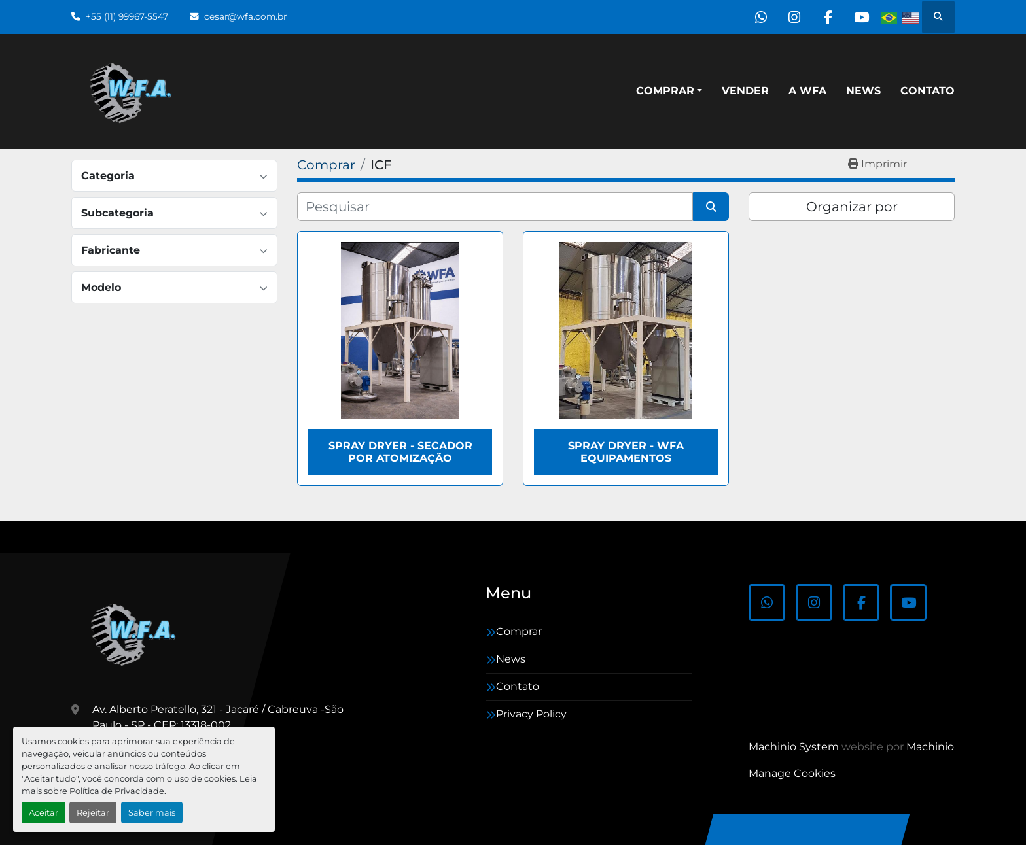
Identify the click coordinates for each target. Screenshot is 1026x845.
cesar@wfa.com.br (245, 16)
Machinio (930, 746)
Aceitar (43, 813)
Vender (745, 90)
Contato (927, 90)
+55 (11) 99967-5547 (127, 16)
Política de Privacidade (116, 791)
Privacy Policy (531, 714)
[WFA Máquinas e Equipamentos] (136, 633)
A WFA (807, 90)
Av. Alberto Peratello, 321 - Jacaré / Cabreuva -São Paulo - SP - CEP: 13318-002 (218, 717)
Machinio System (794, 746)
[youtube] (861, 17)
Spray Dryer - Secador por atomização (400, 452)
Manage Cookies (792, 773)
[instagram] (794, 17)
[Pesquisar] (495, 206)
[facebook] (827, 17)
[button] (669, 91)
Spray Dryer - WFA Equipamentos (626, 452)
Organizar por (852, 207)
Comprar (665, 90)
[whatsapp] (761, 17)
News (863, 90)
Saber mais (151, 813)
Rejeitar (93, 813)
